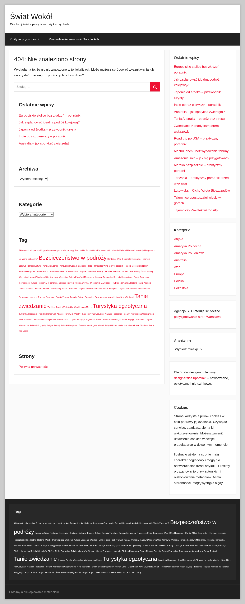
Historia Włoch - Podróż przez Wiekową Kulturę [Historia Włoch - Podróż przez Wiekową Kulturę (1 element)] (81, 271)
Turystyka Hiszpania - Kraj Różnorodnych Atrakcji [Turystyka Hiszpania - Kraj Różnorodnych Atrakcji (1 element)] (41, 314)
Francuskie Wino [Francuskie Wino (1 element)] (100, 266)
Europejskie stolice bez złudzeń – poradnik (49, 115)
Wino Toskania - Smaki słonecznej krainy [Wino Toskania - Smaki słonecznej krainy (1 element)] (37, 319)
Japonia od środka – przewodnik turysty (47, 129)
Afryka (178, 239)
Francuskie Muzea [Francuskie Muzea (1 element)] (67, 266)
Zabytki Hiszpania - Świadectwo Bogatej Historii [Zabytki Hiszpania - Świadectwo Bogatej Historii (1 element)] (82, 325)
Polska (179, 281)
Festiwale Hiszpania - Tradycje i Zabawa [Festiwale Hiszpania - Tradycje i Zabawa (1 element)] (68, 533)
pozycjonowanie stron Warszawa (197, 317)
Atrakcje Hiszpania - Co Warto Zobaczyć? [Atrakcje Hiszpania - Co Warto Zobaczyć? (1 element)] (150, 523)
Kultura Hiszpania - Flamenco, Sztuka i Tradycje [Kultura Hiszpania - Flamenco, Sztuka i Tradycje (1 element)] (52, 283)
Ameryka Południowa (189, 253)
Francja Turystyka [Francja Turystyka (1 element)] (50, 266)
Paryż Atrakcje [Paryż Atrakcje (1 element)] (144, 283)
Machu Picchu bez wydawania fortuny (201, 151)
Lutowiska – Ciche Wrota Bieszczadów (202, 190)
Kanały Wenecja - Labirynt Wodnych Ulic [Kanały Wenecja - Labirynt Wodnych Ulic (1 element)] (142, 540)
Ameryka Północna (187, 246)
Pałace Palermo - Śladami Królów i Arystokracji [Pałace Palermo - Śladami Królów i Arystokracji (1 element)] (40, 288)
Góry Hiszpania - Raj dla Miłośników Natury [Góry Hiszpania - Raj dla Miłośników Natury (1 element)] (128, 266)
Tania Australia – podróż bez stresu (199, 119)
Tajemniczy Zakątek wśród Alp (196, 210)
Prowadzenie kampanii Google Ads (74, 39)
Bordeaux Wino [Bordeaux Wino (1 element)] (114, 259)
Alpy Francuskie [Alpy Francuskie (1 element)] (77, 250)
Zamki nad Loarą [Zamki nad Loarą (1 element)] (133, 572)
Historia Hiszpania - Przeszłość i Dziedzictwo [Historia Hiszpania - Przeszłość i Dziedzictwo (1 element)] (39, 271)
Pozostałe (181, 288)
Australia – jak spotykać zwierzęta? (44, 143)
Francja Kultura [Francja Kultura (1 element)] (34, 266)
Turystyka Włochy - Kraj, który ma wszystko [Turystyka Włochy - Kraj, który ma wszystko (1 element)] (84, 314)
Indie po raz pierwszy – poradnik (42, 136)
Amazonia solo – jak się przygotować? (201, 158)
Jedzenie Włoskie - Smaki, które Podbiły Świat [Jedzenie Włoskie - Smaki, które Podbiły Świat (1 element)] (125, 271)
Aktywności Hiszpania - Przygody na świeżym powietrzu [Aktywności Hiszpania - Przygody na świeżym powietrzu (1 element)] (44, 250)
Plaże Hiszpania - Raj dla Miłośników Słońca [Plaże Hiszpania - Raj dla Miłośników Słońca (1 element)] (82, 288)
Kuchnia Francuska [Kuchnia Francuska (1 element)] (104, 277)
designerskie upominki (190, 378)
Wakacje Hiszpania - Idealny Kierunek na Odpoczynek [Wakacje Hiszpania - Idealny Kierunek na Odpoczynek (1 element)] (129, 314)
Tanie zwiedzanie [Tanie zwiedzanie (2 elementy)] (35, 559)
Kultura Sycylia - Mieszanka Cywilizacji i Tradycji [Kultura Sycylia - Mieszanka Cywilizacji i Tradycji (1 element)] (97, 283)
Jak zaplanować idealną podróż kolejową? (49, 122)
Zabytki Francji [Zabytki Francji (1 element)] (53, 325)
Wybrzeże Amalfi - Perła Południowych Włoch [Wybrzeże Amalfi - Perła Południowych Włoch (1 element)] (106, 319)
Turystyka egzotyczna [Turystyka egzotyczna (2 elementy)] (120, 306)
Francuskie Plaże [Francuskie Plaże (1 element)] (84, 266)
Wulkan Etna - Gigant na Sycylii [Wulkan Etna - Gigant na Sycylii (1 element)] (71, 319)
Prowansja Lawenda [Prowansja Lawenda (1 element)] (28, 297)
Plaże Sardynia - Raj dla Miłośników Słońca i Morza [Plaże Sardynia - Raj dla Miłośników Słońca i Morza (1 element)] (126, 288)
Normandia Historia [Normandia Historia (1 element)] (128, 283)
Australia (180, 260)
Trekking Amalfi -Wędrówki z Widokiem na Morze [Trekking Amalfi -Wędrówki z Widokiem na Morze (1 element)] (70, 307)
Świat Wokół (31, 16)
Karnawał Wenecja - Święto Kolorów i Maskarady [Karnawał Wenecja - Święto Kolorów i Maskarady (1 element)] (72, 277)
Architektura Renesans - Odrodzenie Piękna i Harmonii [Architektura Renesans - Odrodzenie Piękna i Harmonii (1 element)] (110, 250)
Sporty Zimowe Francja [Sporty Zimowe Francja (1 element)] (66, 297)
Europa (179, 274)
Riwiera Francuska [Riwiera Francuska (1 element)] (46, 297)
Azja (177, 267)
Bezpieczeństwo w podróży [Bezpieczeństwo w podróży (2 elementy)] (73, 258)
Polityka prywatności (24, 39)
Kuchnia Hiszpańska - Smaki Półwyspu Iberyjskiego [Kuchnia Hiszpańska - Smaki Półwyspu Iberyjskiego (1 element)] (37, 545)
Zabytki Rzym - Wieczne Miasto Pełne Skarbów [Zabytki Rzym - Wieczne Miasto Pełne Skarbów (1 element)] (126, 325)
